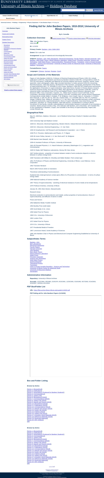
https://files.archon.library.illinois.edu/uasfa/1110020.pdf (52, 290)
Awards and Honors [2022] (10, 67)
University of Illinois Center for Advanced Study (69, 63)
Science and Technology (38, 258)
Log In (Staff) (52, 466)
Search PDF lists (98, 10)
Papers (44, 68)
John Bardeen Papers (46, 22)
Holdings (15, 22)
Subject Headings (73, 15)
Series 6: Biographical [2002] (36, 397)
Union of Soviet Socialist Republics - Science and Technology (50, 266)
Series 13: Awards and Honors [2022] (39, 408)
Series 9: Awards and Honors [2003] (39, 402)
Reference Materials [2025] (10, 75)
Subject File (7, 53)
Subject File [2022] (8, 72)
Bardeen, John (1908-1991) (51, 49)
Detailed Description (8, 42)
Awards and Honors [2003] (10, 60)
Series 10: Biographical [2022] (37, 404)
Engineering (23, 22)
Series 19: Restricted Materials (37, 418)
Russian (53, 71)
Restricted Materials (8, 77)
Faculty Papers (79, 58)
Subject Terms (6, 39)
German (47, 71)
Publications (7, 46)
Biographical (7, 45)
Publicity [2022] (7, 70)
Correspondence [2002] (9, 56)
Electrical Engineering (66, 58)
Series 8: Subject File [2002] (36, 400)
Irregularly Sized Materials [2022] (12, 73)
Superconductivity (57, 62)
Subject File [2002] (8, 58)
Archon (50, 476)
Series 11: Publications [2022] (37, 405)
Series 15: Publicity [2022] (35, 412)
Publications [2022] (8, 63)
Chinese (41, 71)
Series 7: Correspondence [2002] (38, 399)
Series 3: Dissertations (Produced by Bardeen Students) (45, 392)
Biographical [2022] (8, 61)
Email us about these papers (13, 90)
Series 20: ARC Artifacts (35, 420)
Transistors (80, 62)
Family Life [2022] (8, 68)
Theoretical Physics (70, 62)
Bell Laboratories (52, 58)
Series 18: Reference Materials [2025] (39, 416)
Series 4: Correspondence (35, 394)
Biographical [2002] (8, 55)
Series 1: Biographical (34, 389)
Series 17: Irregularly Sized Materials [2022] (41, 415)
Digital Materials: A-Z (52, 15)
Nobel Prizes (72, 60)
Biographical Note (7, 37)
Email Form (54, 470)
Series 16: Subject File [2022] (37, 413)
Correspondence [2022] (9, 65)
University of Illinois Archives (22, 6)
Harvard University (90, 58)
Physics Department (33, 22)
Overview (5, 31)
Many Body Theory (42, 60)
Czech (59, 71)
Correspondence (8, 51)
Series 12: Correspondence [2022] (38, 407)
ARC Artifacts (7, 79)
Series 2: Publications (34, 391)
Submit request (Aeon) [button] (58, 38)
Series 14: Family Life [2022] (36, 410)
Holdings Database (63, 6)
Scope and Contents (8, 34)
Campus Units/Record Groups (10, 15)
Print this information (93, 38)
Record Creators (10, 18)
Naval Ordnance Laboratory (58, 60)
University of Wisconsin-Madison (40, 270)
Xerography (40, 65)
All (28, 421)
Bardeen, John (42, 58)
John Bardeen (34, 250)
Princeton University (83, 60)
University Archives (6, 22)
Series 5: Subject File (34, 395)
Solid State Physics (44, 62)
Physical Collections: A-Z (31, 15)
